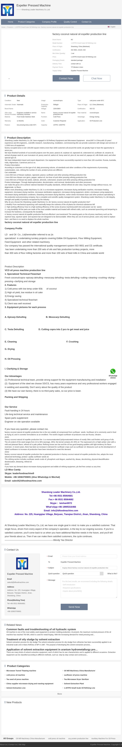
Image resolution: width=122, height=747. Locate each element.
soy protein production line (78, 738)
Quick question (54, 574)
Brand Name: (57, 39)
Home (10, 22)
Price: (54, 57)
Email (49, 556)
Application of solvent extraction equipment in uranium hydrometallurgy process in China (52, 649)
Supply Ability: (57, 71)
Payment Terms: (58, 67)
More (59, 694)
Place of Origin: (58, 46)
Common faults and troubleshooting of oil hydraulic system (41, 629)
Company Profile (50, 22)
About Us (3, 745)
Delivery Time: (57, 64)
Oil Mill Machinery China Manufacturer (30, 738)
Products (10, 27)
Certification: (57, 50)
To (49, 562)
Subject (50, 568)
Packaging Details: (59, 60)
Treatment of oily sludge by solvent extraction (33, 639)
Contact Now (66, 78)
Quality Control (70, 22)
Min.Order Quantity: (59, 53)
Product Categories (27, 22)
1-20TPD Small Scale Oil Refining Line (27, 27)
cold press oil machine (56, 738)
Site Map (22, 745)
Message (50, 580)
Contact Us (86, 22)
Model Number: (58, 43)
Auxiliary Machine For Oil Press (103, 738)
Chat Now (96, 78)
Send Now (74, 607)
